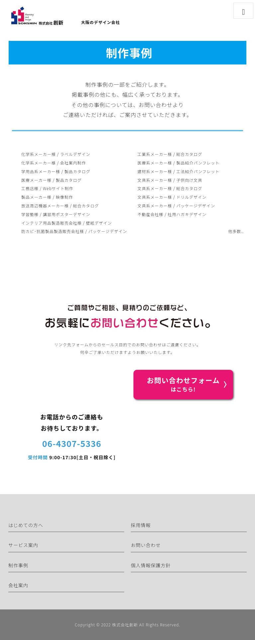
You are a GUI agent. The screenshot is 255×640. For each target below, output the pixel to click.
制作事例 (18, 565)
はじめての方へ (25, 525)
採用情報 (141, 525)
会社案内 (18, 585)
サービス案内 (23, 545)
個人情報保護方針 (151, 565)
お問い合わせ (146, 545)
